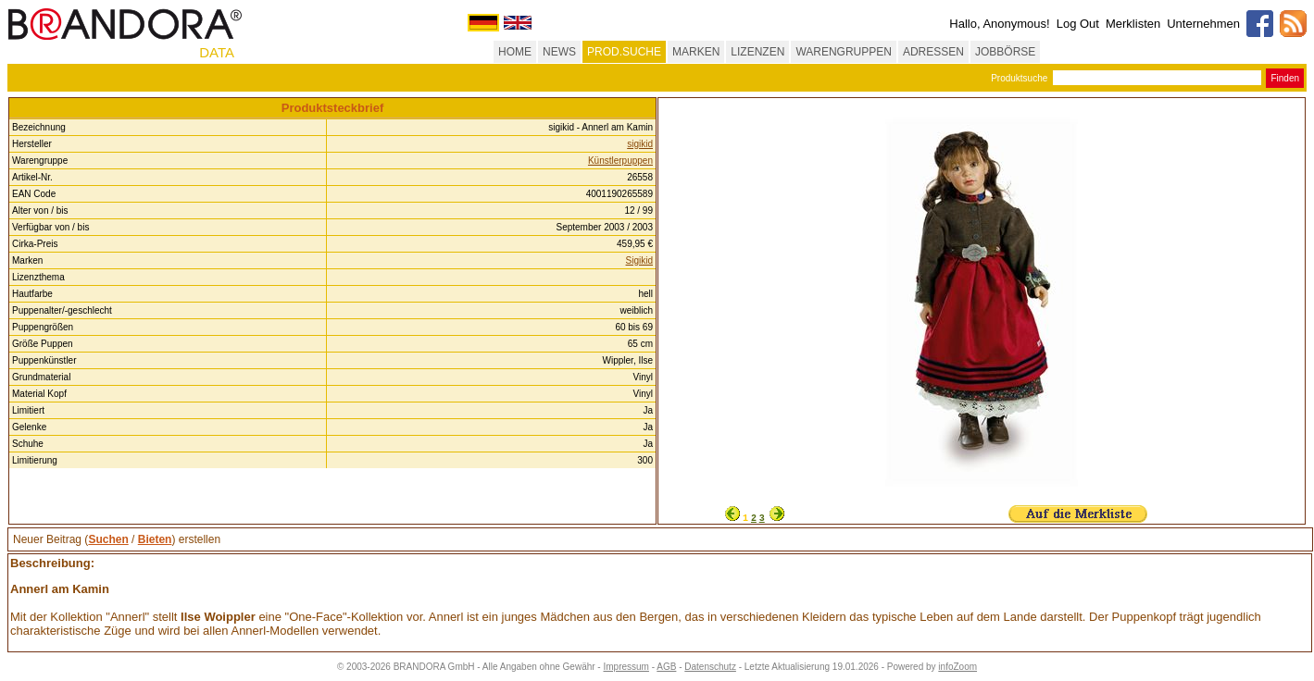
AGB (666, 667)
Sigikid (639, 260)
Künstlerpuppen (620, 160)
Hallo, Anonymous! (999, 24)
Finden (1284, 78)
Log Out (1078, 24)
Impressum (625, 667)
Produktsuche (1019, 78)
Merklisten (1133, 24)
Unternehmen (1203, 24)
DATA (216, 52)
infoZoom (957, 667)
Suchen (108, 539)
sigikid (640, 144)
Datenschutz (710, 667)
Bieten (155, 539)
